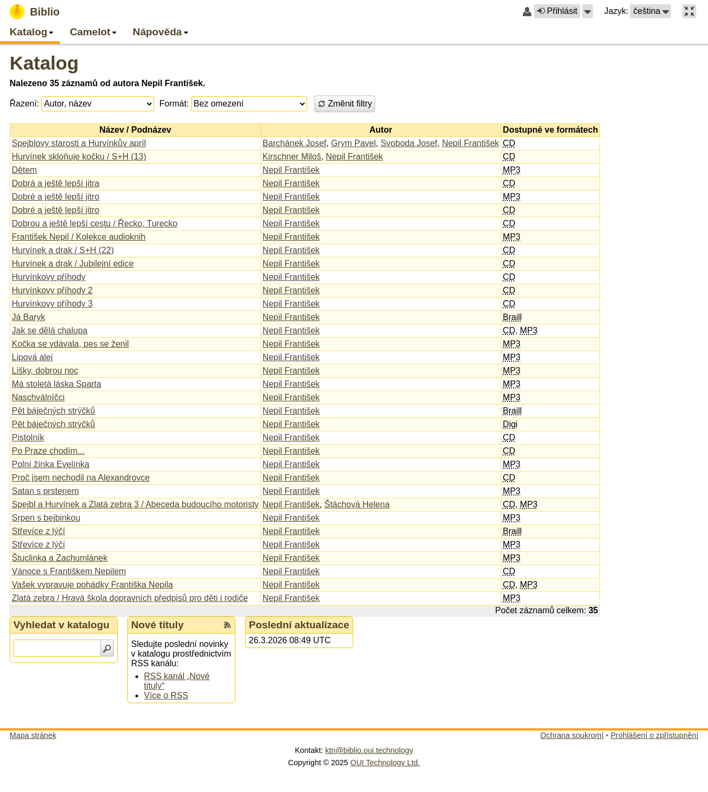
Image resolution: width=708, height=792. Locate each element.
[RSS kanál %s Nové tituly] (227, 625)
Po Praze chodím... (48, 450)
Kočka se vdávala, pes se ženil (70, 343)
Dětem (24, 169)
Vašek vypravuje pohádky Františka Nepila (92, 584)
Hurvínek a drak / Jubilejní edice (73, 263)
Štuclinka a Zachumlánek (60, 557)
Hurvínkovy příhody (49, 276)
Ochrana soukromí (572, 735)
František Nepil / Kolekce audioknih (79, 236)
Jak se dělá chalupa (49, 330)
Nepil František (470, 143)
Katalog (44, 62)
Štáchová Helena (357, 504)
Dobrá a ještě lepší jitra (56, 183)
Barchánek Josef (294, 143)
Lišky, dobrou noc (45, 370)
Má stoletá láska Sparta (56, 384)
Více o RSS (166, 695)
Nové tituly (157, 624)
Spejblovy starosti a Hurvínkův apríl (79, 143)
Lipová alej (32, 357)
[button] (587, 11)
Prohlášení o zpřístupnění (654, 735)
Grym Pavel (353, 143)
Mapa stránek (33, 735)
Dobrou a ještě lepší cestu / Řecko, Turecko (94, 223)
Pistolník (28, 437)
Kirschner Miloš (292, 156)
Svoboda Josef (408, 143)
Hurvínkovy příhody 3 (52, 303)
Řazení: (24, 103)
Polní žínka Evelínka (50, 464)
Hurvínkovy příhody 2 (52, 290)
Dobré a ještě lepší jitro (56, 196)
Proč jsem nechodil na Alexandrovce (81, 477)
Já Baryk (28, 317)
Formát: (174, 103)
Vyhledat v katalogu (61, 624)
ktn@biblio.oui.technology (369, 750)
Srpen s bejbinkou (46, 517)
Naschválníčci (38, 397)
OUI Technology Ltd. (385, 762)
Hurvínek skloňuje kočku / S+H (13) (79, 156)
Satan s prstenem (45, 491)
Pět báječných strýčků (53, 410)
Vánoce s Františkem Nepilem (69, 571)
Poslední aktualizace (299, 624)
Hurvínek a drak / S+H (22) (63, 250)
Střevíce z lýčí (38, 531)
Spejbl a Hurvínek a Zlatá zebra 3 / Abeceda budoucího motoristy (135, 504)
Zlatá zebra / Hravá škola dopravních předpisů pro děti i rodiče (130, 598)
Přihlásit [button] (557, 11)
